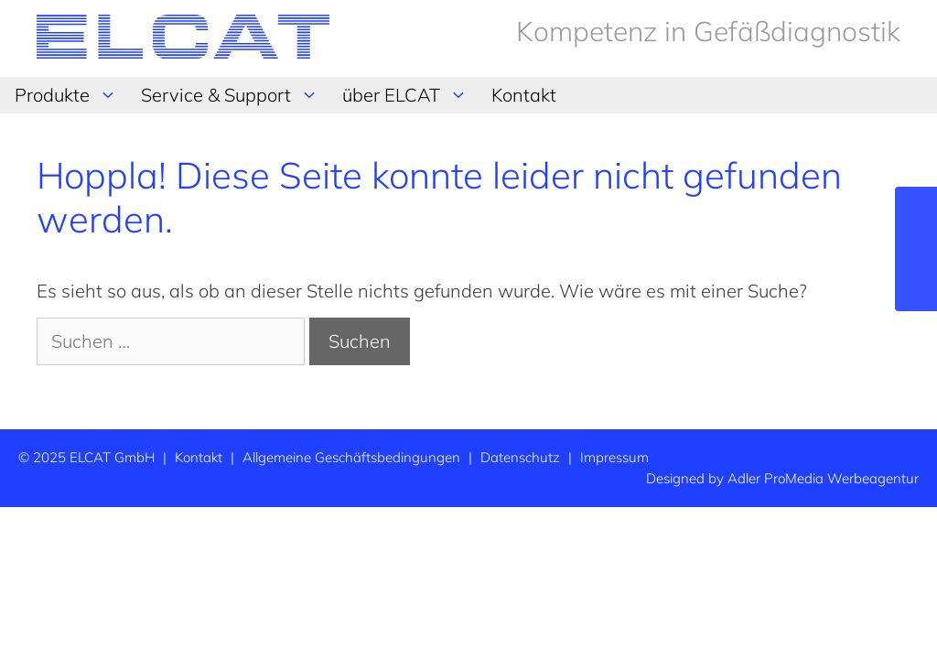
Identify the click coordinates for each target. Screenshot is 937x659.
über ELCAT (409, 95)
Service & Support (234, 95)
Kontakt (523, 94)
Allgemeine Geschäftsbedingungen (351, 457)
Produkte (70, 95)
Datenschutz (520, 457)
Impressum (614, 457)
